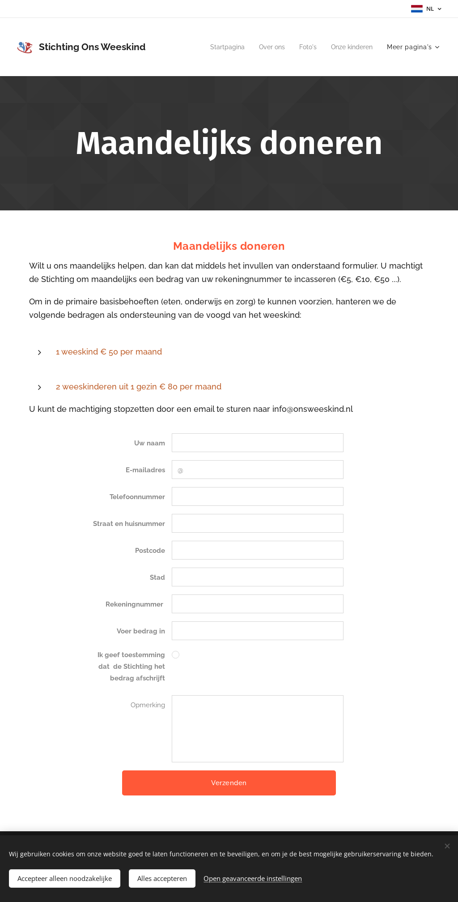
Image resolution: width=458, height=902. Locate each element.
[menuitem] (219, 47)
